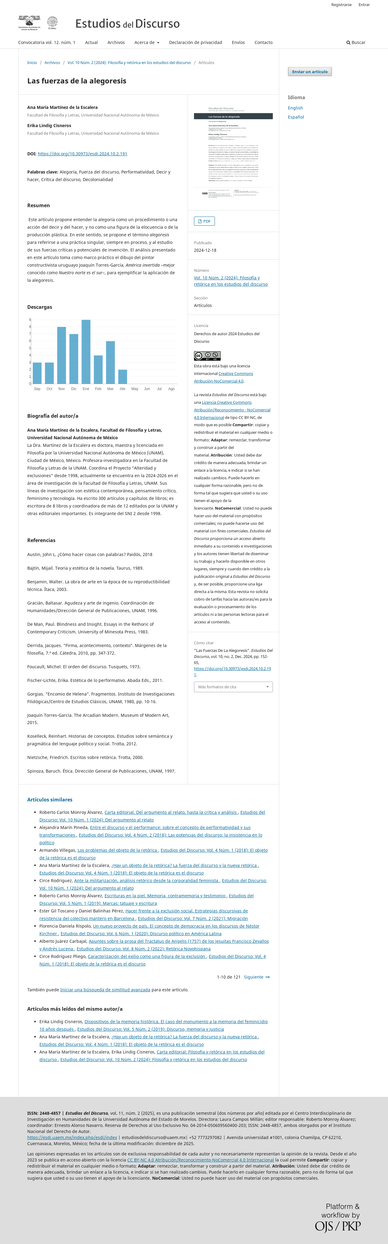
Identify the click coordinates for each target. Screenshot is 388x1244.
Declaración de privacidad (195, 42)
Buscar (356, 42)
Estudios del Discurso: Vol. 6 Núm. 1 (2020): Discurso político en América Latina (141, 933)
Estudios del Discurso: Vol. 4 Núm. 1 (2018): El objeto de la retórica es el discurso (121, 873)
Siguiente (253, 977)
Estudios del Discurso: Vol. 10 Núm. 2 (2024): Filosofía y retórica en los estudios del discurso (153, 1059)
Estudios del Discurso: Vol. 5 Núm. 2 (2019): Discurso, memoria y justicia (150, 1029)
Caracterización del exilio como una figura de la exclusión (147, 956)
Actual (91, 42)
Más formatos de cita (217, 686)
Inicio (32, 62)
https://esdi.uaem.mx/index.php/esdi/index (72, 1137)
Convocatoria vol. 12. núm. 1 (46, 42)
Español (296, 117)
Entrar (364, 4)
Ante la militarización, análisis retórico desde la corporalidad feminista (146, 880)
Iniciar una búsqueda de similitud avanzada (105, 990)
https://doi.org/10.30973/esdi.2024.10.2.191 (82, 154)
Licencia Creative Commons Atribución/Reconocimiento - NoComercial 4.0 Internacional (232, 409)
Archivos (116, 42)
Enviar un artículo (310, 71)
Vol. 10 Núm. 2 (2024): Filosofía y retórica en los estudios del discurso (129, 62)
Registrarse (341, 4)
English (295, 108)
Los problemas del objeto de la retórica (118, 850)
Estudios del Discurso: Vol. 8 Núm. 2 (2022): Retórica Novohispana (144, 949)
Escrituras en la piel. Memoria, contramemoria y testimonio (165, 895)
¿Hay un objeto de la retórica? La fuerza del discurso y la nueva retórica (185, 865)
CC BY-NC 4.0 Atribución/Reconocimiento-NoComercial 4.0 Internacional (200, 1160)
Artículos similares (49, 799)
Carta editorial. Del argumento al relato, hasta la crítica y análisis (171, 812)
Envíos (238, 42)
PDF (206, 221)
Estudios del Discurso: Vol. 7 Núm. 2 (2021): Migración (193, 918)
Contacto (264, 42)
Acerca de (145, 42)
